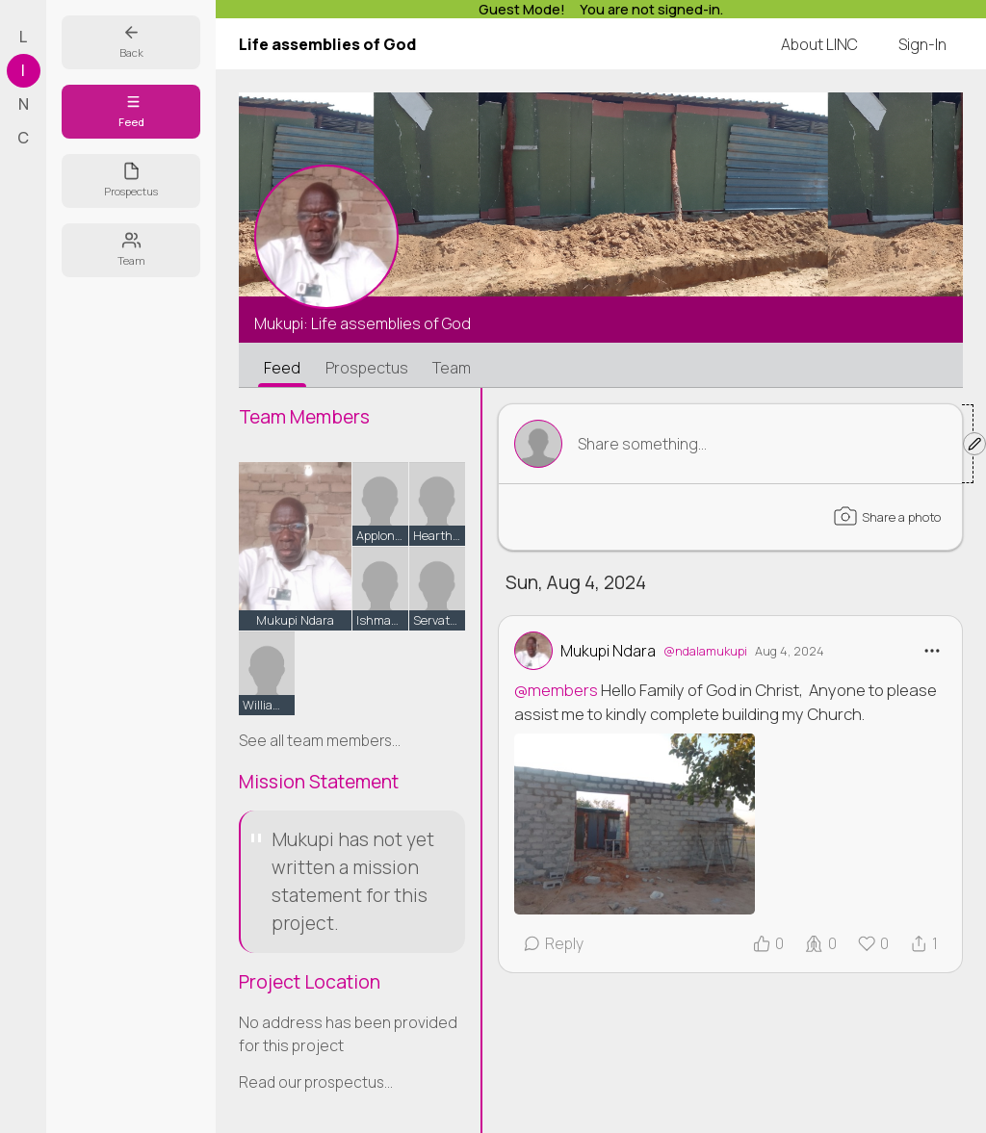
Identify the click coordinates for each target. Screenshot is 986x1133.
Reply (553, 943)
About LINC (819, 44)
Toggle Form (742, 443)
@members (556, 690)
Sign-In (922, 44)
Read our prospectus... (316, 1082)
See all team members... (320, 741)
